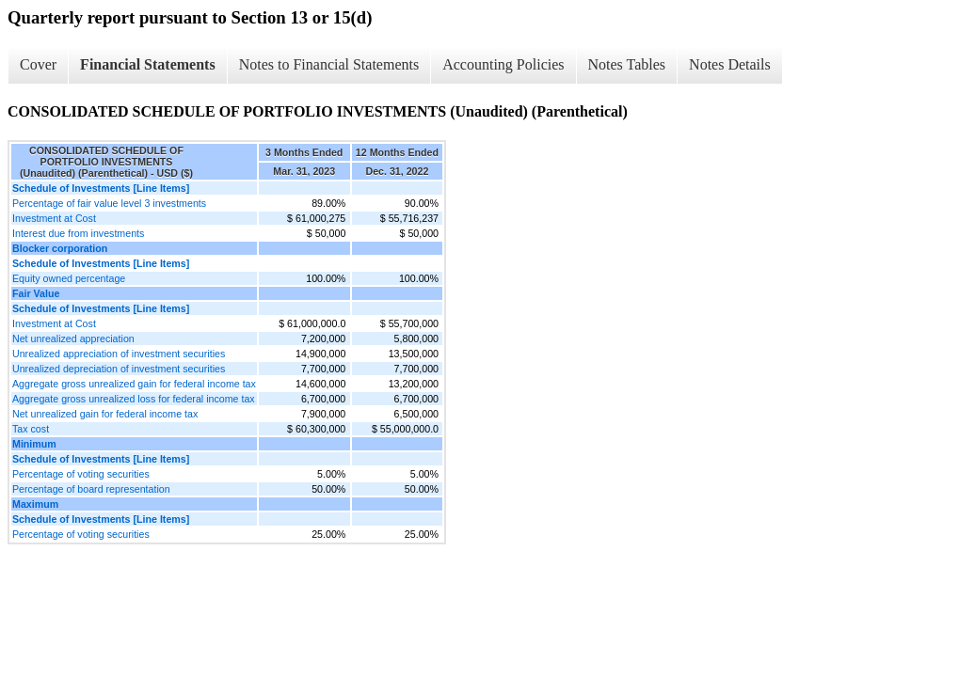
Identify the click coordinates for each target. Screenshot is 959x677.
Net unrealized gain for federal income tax (105, 413)
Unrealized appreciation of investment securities (118, 353)
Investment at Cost (54, 218)
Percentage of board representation (91, 489)
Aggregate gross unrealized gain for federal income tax (134, 383)
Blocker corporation (59, 248)
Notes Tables (627, 64)
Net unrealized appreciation (73, 338)
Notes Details (730, 64)
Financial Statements (148, 64)
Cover (38, 64)
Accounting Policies (503, 64)
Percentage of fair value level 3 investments (109, 203)
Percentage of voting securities (81, 474)
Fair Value (35, 293)
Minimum (34, 443)
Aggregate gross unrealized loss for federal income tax (133, 398)
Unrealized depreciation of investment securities (118, 368)
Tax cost (30, 428)
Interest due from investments (78, 233)
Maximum (35, 504)
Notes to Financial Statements (329, 64)
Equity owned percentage (68, 278)
